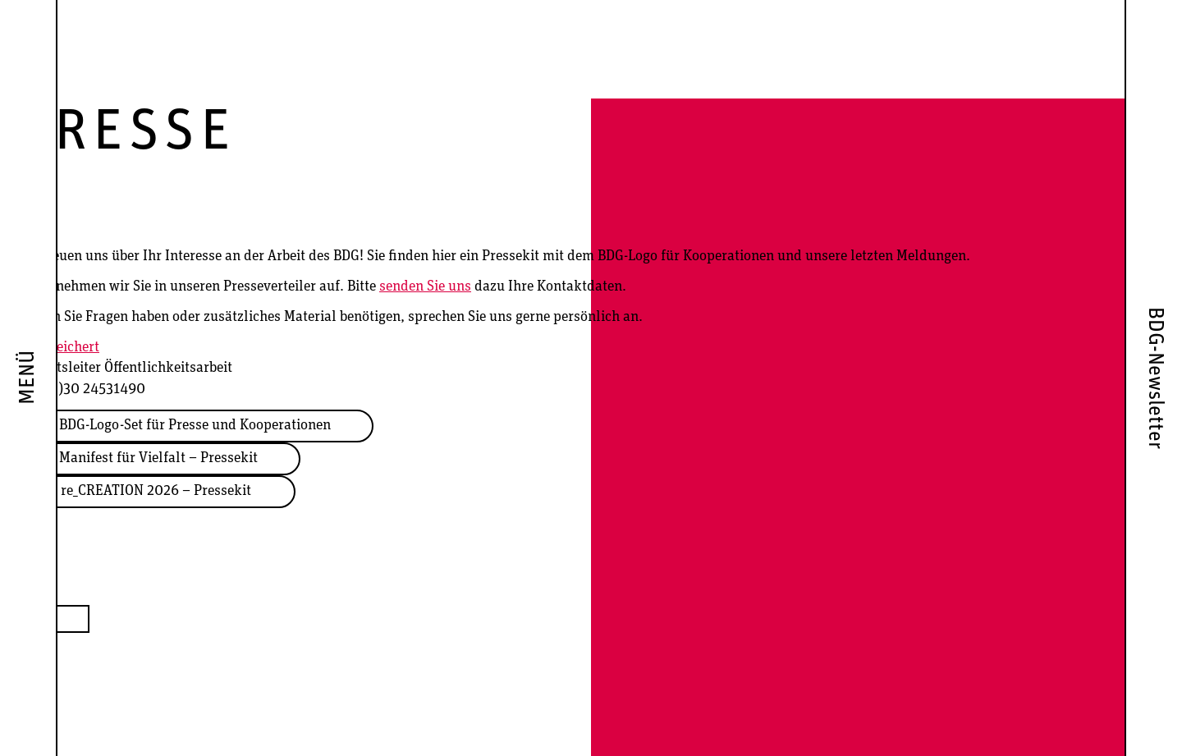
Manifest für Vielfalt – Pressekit (158, 458)
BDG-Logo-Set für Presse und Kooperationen (195, 425)
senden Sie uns (425, 287)
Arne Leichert (57, 347)
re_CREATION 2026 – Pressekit (156, 491)
